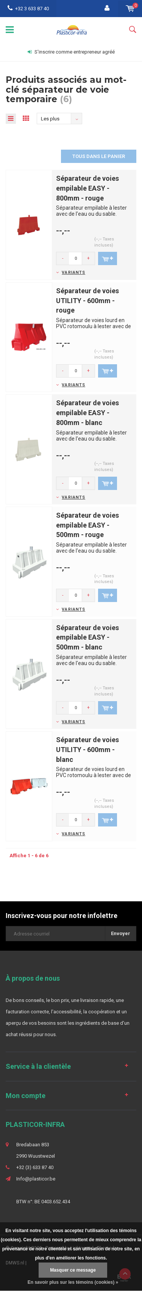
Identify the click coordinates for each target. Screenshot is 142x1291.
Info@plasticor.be (35, 1179)
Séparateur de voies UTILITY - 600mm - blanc (87, 749)
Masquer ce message (73, 1270)
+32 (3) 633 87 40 (34, 1167)
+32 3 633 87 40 (28, 8)
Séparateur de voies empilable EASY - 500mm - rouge (87, 525)
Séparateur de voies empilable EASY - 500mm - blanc (87, 637)
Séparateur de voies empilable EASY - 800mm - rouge (87, 188)
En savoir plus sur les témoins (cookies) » (73, 1282)
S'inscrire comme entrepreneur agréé (71, 52)
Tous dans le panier (98, 156)
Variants (73, 272)
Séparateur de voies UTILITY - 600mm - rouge (87, 300)
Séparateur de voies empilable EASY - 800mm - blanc (87, 412)
